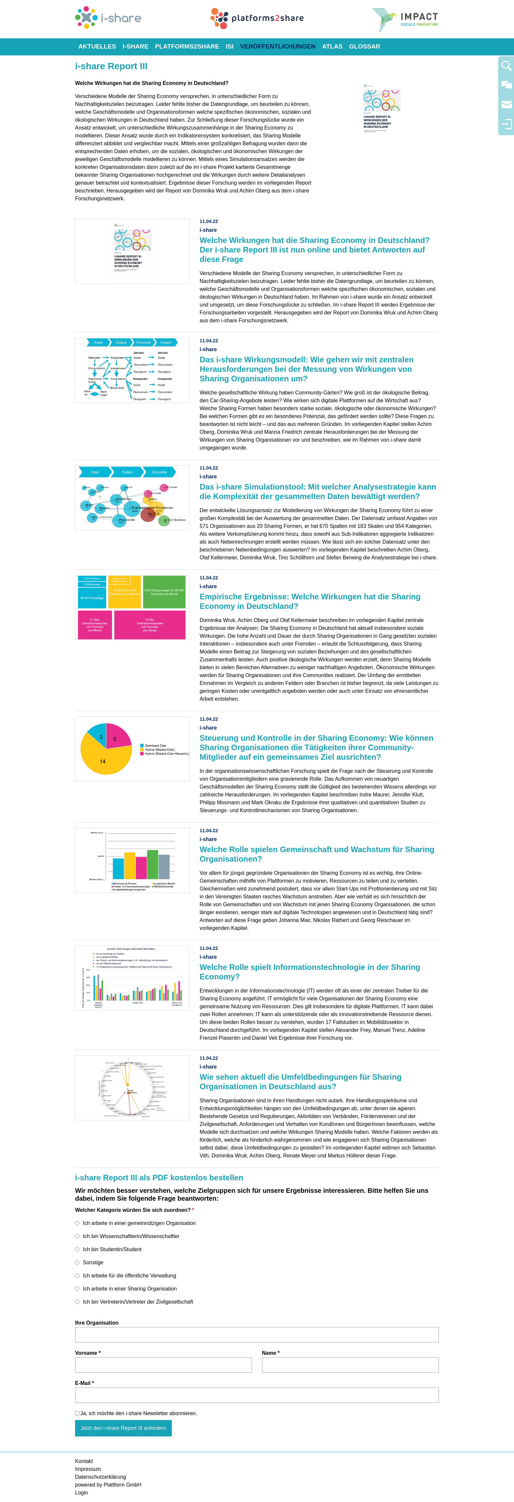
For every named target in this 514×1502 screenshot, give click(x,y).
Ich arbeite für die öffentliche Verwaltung (129, 1275)
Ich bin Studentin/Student (112, 1249)
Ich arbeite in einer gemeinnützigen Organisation (139, 1223)
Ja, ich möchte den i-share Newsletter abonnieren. (138, 1413)
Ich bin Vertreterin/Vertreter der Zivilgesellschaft (138, 1302)
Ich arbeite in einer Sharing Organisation (130, 1289)
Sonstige (93, 1262)
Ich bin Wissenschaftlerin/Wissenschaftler (131, 1236)
